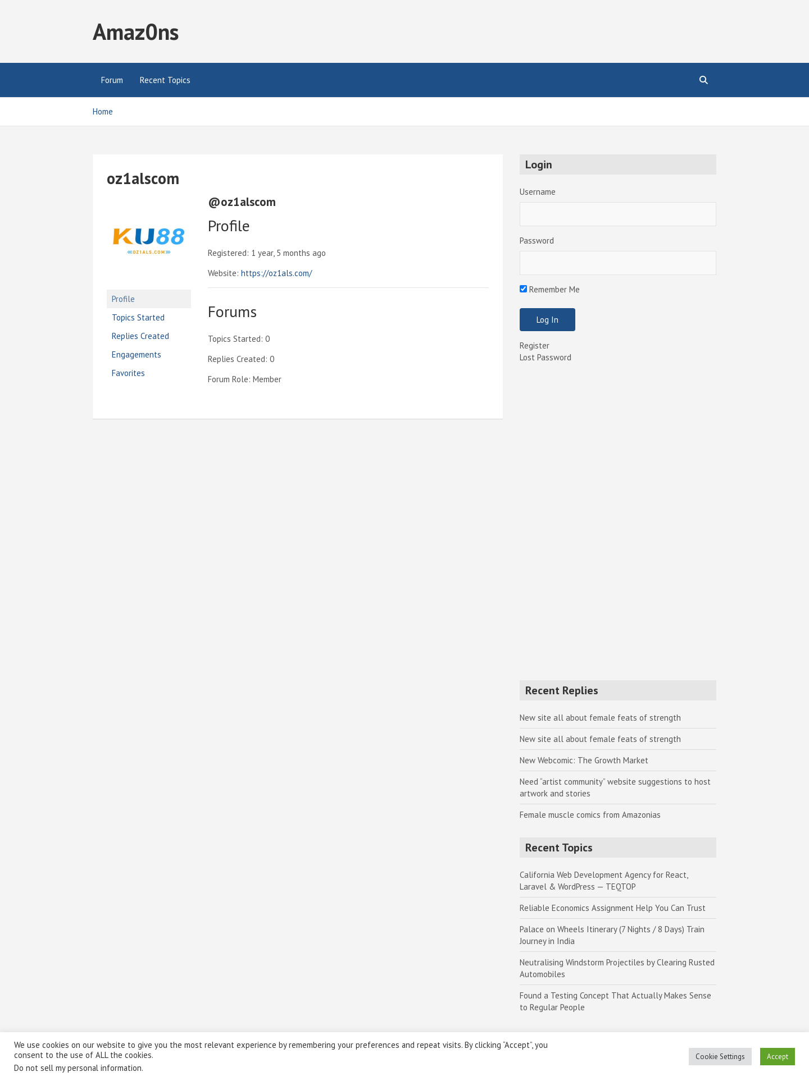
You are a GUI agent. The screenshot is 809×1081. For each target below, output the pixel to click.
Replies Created (140, 336)
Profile (123, 299)
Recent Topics (165, 80)
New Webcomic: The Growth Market (584, 760)
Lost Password (545, 357)
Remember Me (550, 289)
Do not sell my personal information (78, 1067)
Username (538, 191)
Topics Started (138, 317)
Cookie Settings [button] (720, 1056)
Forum (112, 80)
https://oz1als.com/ (276, 273)
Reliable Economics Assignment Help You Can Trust (613, 908)
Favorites (128, 373)
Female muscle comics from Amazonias (590, 814)
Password (537, 240)
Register (534, 345)
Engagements (136, 354)
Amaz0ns (136, 31)
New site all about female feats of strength (600, 717)
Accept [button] (777, 1056)
